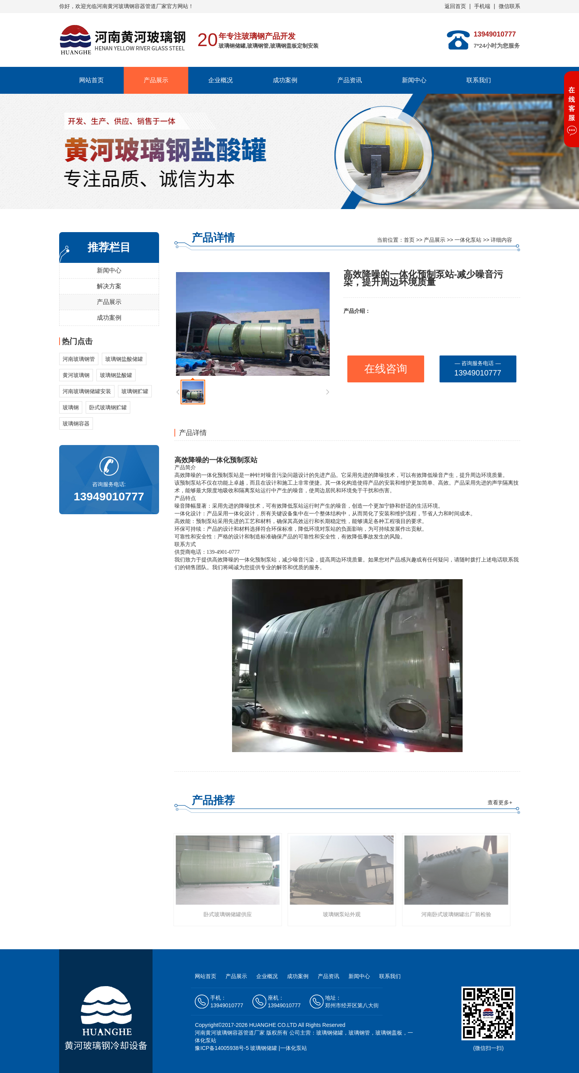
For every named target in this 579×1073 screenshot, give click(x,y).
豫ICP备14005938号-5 (222, 1048)
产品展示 (156, 80)
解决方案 (109, 286)
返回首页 (455, 6)
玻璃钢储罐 (263, 1048)
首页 (409, 240)
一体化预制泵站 (233, 460)
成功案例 (285, 80)
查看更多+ (500, 802)
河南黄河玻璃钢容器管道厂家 (230, 1033)
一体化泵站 (468, 240)
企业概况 (220, 80)
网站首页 (91, 80)
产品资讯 (349, 80)
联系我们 (478, 80)
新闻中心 (414, 80)
